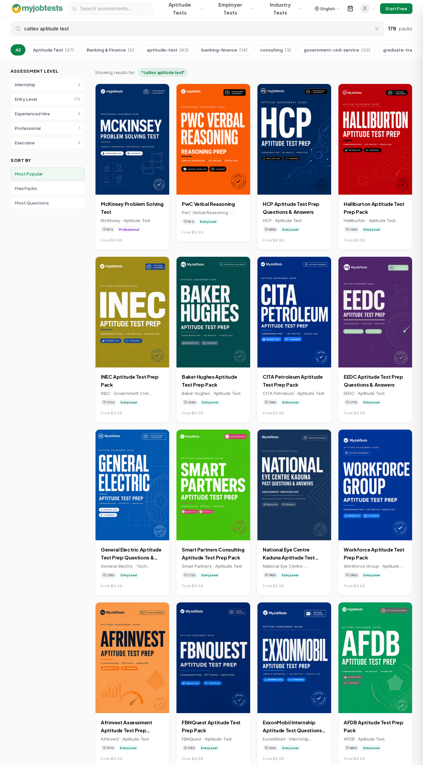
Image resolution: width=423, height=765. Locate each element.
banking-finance (224, 50)
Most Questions (32, 203)
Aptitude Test (53, 50)
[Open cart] (350, 9)
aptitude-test (168, 50)
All (18, 50)
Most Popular (29, 173)
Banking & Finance (110, 50)
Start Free (396, 8)
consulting (275, 50)
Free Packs (26, 188)
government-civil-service (337, 50)
